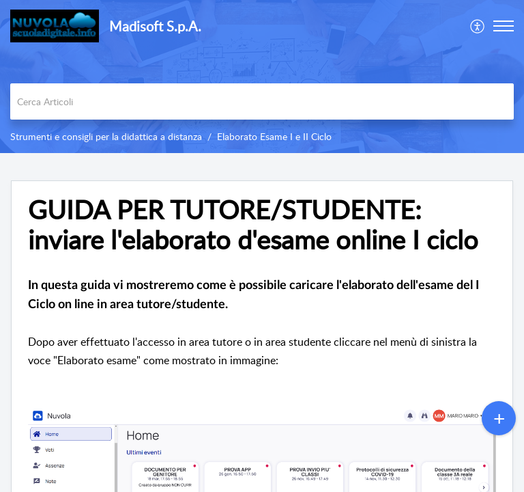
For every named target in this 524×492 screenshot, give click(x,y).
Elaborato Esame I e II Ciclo (274, 136)
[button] (478, 26)
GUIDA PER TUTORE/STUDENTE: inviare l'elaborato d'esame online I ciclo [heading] (253, 225)
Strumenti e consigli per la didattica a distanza (106, 136)
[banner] (262, 76)
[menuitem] (478, 26)
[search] (262, 101)
